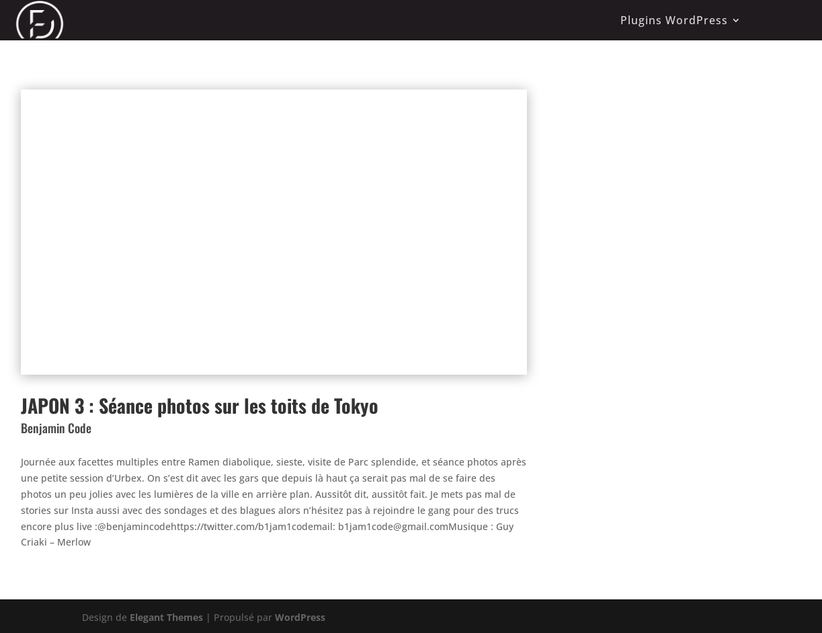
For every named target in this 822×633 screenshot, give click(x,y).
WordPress (300, 617)
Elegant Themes (166, 617)
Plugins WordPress (674, 20)
